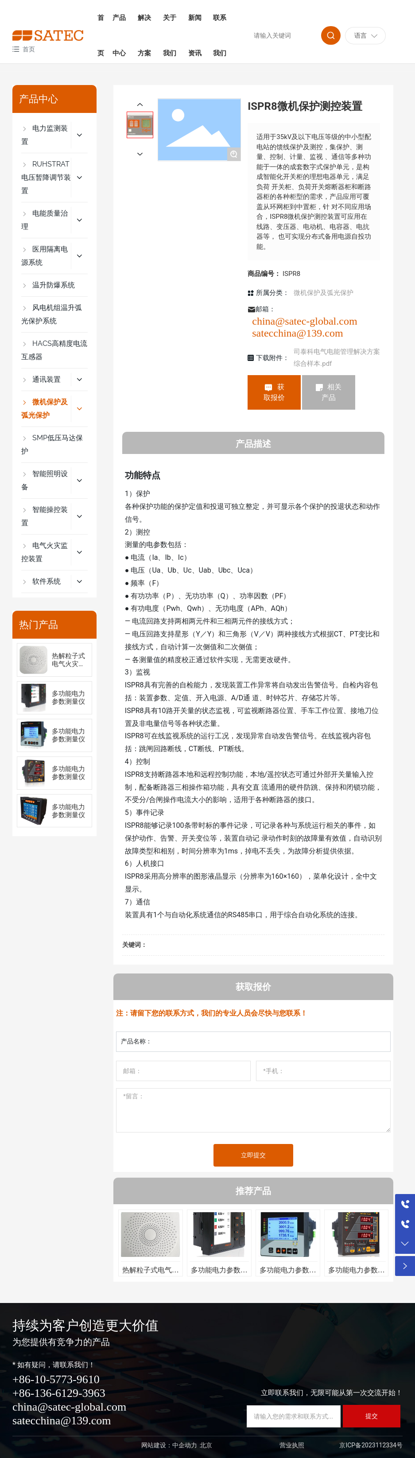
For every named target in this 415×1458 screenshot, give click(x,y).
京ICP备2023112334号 (370, 1445)
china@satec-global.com (304, 321)
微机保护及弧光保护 (323, 293)
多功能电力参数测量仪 (68, 698)
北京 (206, 1445)
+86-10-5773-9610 (56, 1379)
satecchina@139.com (297, 333)
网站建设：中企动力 (169, 1445)
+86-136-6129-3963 (58, 1393)
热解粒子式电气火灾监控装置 (68, 664)
